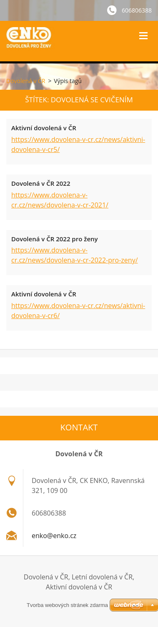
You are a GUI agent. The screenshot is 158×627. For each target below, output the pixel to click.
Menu (143, 35)
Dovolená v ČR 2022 (40, 183)
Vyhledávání (121, 35)
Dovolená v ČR (25, 81)
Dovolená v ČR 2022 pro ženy (54, 239)
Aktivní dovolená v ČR (43, 128)
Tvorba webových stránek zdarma (67, 605)
